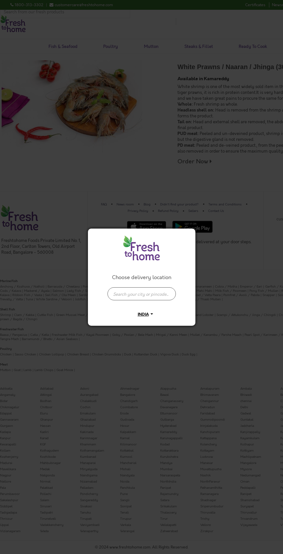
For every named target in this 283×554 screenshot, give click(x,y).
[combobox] (141, 290)
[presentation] (141, 293)
